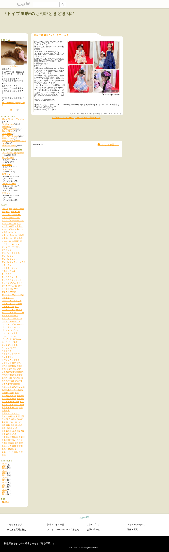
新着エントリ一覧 (55, 524)
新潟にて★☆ (8, 138)
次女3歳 (88, 113)
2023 (4, 471)
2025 (4, 466)
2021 (4, 475)
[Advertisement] (126, 21)
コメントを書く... (108, 144)
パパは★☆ (7, 133)
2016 (4, 487)
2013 (4, 494)
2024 (4, 468)
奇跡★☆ (6, 126)
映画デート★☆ (9, 145)
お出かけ (96, 113)
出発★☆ (6, 193)
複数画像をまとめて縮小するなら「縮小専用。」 (29, 543)
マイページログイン (136, 524)
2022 (4, 473)
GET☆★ (6, 174)
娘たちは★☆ (8, 131)
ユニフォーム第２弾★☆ (13, 153)
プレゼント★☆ (9, 183)
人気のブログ (93, 524)
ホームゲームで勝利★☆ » (87, 117)
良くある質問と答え (16, 529)
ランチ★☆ (7, 169)
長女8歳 (80, 113)
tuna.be (84, 518)
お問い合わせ (93, 529)
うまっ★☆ (7, 164)
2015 (4, 490)
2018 (4, 482)
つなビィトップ (14, 524)
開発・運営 (132, 529)
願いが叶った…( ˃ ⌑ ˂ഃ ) (13, 119)
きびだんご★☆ (9, 129)
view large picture (111, 95)
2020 (4, 478)
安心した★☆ (8, 124)
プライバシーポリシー (57, 529)
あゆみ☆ (14, 66)
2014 (4, 492)
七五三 (73, 113)
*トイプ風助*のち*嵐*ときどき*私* (40, 13)
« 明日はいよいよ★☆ (63, 117)
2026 (4, 463)
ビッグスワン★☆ (10, 136)
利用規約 (74, 529)
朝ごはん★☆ (8, 157)
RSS (5, 502)
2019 (4, 480)
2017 (4, 485)
